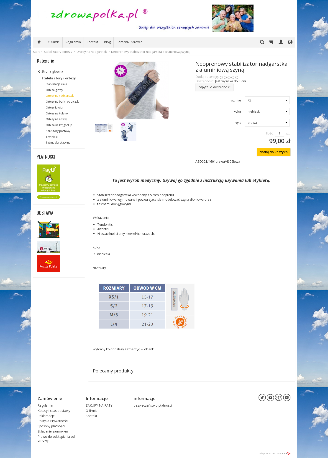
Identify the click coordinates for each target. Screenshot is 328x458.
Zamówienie (50, 398)
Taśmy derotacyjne (58, 142)
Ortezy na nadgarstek (60, 96)
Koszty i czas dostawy (54, 410)
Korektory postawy (58, 131)
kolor (237, 111)
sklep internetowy (274, 453)
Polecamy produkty (113, 371)
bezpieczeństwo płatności (153, 405)
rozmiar (235, 100)
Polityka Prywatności (53, 421)
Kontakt (92, 42)
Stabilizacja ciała (56, 84)
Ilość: (270, 133)
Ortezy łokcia (54, 107)
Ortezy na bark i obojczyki (62, 102)
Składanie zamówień (53, 431)
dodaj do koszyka (274, 152)
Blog (107, 42)
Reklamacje (46, 416)
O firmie (54, 42)
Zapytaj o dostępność (214, 87)
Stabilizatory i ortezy (58, 78)
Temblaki (52, 137)
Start (36, 52)
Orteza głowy (54, 90)
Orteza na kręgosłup (59, 125)
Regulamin (73, 42)
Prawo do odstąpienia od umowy (56, 438)
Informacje (97, 398)
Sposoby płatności (51, 426)
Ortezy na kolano (57, 113)
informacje (145, 398)
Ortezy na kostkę (56, 119)
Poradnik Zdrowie (129, 42)
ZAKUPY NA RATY (99, 405)
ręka (238, 122)
